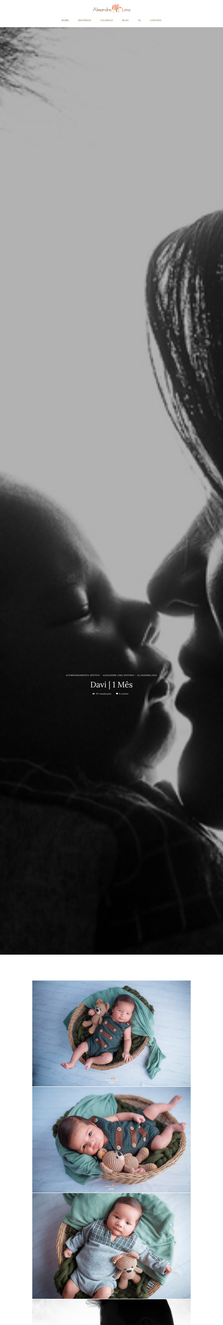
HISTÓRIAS (84, 20)
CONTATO (155, 20)
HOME (65, 20)
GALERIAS (107, 20)
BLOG (125, 20)
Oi (139, 20)
